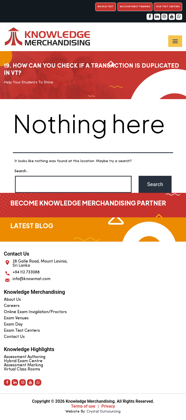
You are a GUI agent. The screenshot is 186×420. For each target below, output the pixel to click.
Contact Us (14, 337)
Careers (12, 306)
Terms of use (83, 406)
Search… (21, 171)
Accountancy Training (135, 6)
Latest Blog (31, 225)
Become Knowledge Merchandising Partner (88, 203)
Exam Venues (16, 318)
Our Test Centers (168, 6)
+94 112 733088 (26, 272)
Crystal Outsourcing (104, 412)
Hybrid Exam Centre (23, 361)
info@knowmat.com (31, 279)
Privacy (108, 406)
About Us (12, 300)
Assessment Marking (23, 365)
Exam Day (13, 324)
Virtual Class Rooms (22, 369)
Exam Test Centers (22, 331)
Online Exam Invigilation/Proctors (35, 312)
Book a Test (106, 6)
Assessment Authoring (24, 357)
